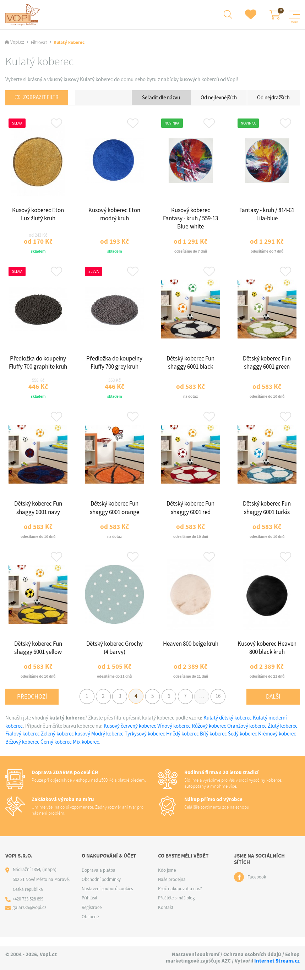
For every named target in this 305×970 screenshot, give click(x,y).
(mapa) (49, 878)
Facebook (256, 886)
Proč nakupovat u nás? (180, 897)
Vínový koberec (174, 734)
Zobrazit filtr (41, 98)
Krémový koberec (277, 742)
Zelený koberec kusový (65, 742)
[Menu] (294, 15)
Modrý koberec (107, 742)
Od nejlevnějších (219, 97)
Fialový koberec (22, 742)
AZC (226, 960)
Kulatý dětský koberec (227, 726)
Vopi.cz (17, 43)
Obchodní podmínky (101, 888)
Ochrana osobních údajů (252, 954)
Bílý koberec (213, 742)
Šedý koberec (242, 742)
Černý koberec (56, 750)
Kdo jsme (167, 879)
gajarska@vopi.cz (30, 916)
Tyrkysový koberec (145, 742)
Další (273, 704)
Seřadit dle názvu (161, 97)
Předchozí (32, 704)
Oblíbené (90, 925)
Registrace (92, 916)
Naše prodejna (172, 888)
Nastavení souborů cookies (107, 897)
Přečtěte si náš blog (176, 907)
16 (222, 704)
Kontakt (165, 916)
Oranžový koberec (247, 734)
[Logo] (23, 15)
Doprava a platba (98, 879)
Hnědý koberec (182, 742)
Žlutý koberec (283, 734)
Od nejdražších (273, 97)
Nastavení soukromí (195, 954)
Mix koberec (86, 750)
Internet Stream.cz (277, 960)
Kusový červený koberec (130, 734)
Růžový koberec (209, 734)
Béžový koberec (22, 750)
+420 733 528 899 (28, 907)
